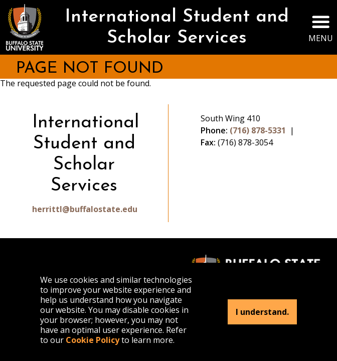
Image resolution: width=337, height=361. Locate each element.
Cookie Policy (92, 339)
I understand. (262, 311)
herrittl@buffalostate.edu (84, 209)
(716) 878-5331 (258, 130)
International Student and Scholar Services (177, 27)
